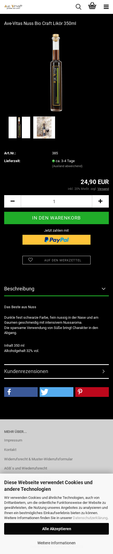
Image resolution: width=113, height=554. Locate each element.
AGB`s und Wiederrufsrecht (25, 468)
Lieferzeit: (12, 161)
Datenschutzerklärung (90, 518)
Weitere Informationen (56, 543)
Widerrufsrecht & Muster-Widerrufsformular (38, 459)
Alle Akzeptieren (56, 529)
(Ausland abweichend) (67, 166)
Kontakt (10, 450)
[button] (21, 392)
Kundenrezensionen (26, 371)
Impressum (13, 440)
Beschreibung (19, 289)
